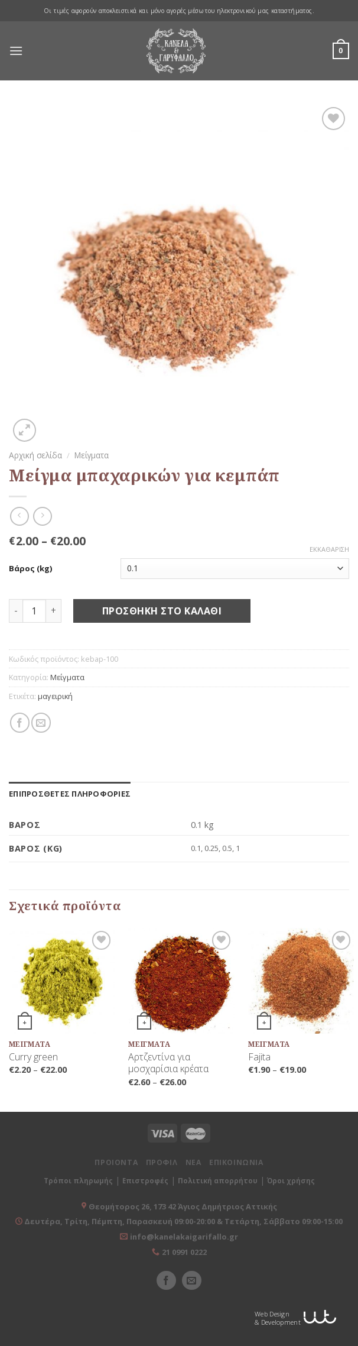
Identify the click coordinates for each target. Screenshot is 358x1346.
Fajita (259, 1057)
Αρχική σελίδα (35, 455)
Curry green (33, 1057)
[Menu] (16, 51)
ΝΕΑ (193, 1162)
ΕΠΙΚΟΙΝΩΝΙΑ (236, 1162)
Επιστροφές (145, 1180)
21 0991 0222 (184, 1252)
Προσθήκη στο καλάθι (162, 610)
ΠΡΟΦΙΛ (162, 1162)
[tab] (70, 793)
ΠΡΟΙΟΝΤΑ (116, 1162)
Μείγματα (91, 455)
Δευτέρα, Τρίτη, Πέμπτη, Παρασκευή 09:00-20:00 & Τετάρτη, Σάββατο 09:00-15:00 (182, 1221)
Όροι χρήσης (291, 1180)
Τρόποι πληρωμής (78, 1180)
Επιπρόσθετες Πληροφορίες (70, 793)
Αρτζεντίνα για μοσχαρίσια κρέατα (168, 1063)
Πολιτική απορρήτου (218, 1180)
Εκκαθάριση (329, 549)
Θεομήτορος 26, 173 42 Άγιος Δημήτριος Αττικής (183, 1206)
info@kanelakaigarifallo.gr (184, 1236)
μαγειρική (55, 696)
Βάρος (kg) (30, 569)
